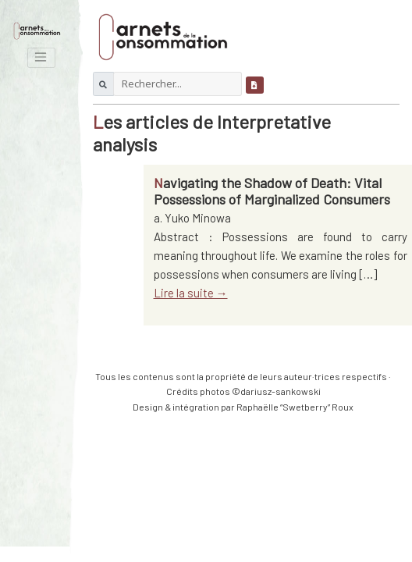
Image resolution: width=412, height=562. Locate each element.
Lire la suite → (191, 293)
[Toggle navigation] (41, 58)
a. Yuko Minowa (192, 218)
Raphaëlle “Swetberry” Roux (294, 406)
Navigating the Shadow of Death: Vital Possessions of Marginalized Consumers (272, 191)
